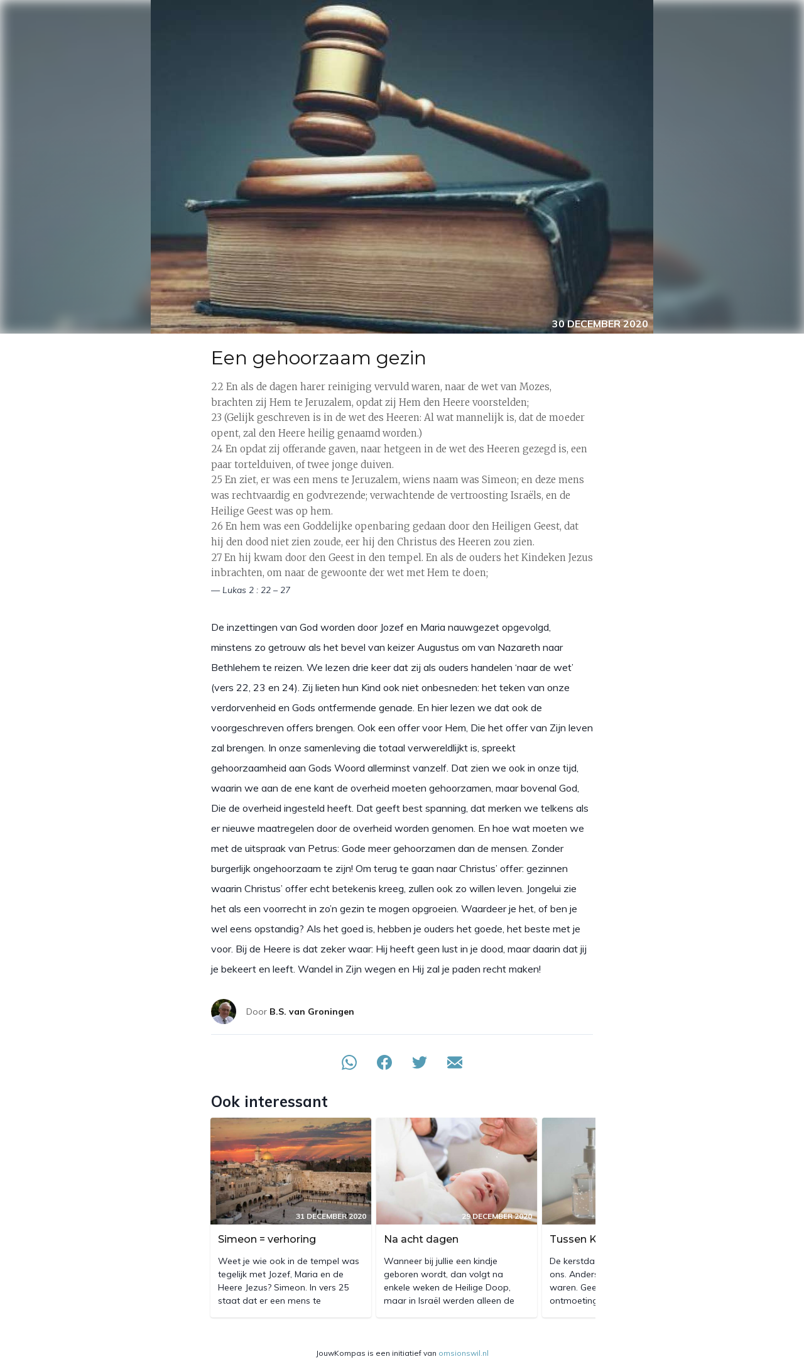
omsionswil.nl (463, 1353)
